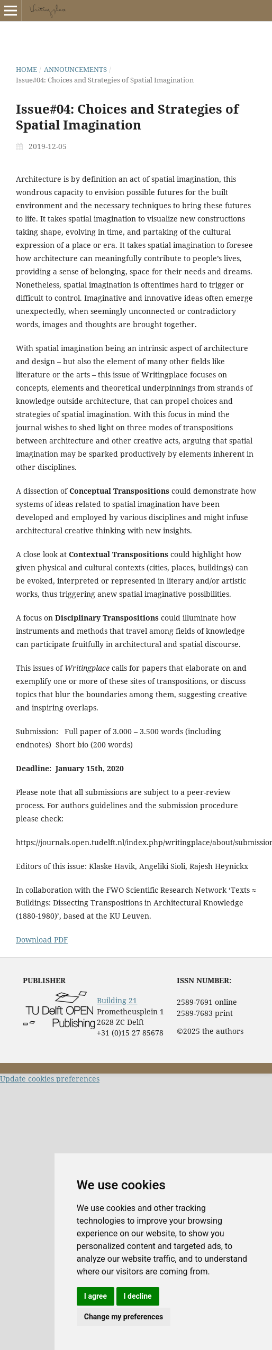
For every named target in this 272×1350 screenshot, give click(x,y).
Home (26, 69)
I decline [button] (138, 1296)
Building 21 (117, 1000)
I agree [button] (95, 1296)
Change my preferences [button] (123, 1316)
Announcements (75, 69)
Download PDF (42, 940)
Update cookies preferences (49, 1079)
